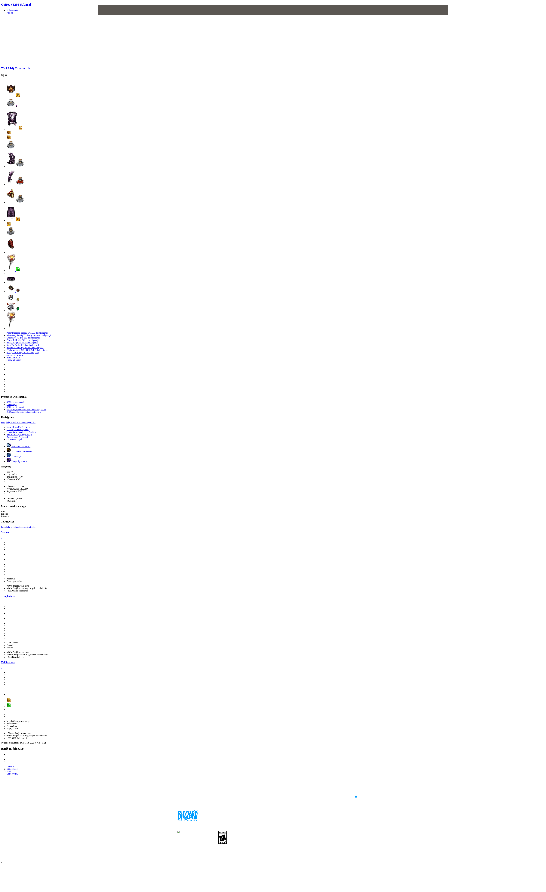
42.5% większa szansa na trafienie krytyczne (26, 409)
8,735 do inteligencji (16, 402)
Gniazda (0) (12, 404)
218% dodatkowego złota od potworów (24, 412)
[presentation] (108, 10)
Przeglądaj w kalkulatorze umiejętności (18, 422)
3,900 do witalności (15, 407)
